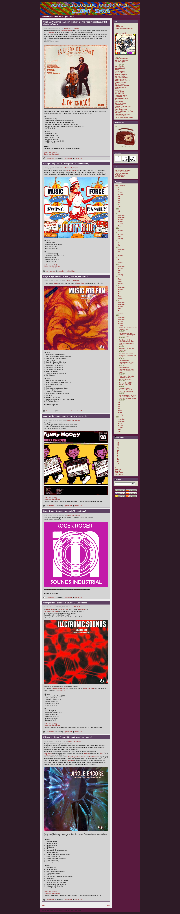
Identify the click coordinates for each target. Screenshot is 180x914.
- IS (117, 453)
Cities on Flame (120, 87)
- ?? (117, 466)
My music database (121, 58)
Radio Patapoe (120, 175)
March (120, 226)
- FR (69, 28)
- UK (117, 460)
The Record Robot (121, 77)
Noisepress (119, 104)
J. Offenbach (49, 32)
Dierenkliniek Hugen (122, 173)
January (120, 238)
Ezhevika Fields (120, 103)
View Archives (120, 185)
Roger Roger (80, 283)
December (121, 215)
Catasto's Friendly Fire (123, 106)
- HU (117, 450)
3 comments (48, 505)
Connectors (50, 755)
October (120, 190)
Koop (117, 89)
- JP (117, 457)
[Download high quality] (52, 154)
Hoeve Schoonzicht (121, 172)
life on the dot (119, 84)
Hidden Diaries (120, 97)
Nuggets (87, 753)
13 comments (49, 411)
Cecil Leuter (93, 757)
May (119, 200)
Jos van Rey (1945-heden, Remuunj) (125, 383)
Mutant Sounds (120, 68)
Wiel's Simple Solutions (123, 170)
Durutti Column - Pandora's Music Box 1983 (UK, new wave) (126, 389)
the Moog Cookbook (59, 688)
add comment (49, 271)
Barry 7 (102, 753)
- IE (117, 452)
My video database (121, 60)
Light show (119, 474)
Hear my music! (120, 33)
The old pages (120, 61)
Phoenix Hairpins (121, 74)
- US (117, 461)
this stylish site (51, 589)
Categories (119, 437)
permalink (68, 158)
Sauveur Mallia (71, 170)
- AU (117, 442)
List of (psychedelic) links (124, 117)
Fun (116, 468)
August (120, 194)
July (119, 196)
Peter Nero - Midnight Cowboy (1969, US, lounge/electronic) (126, 377)
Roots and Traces (121, 95)
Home (117, 25)
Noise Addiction (120, 116)
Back (43, 905)
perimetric (118, 90)
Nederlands (119, 472)
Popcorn (71, 760)
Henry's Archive (120, 82)
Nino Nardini (63, 609)
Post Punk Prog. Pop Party (124, 111)
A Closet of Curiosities (123, 81)
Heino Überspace (121, 109)
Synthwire (118, 100)
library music (78, 589)
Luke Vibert (48, 753)
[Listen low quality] (50, 152)
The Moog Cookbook (51, 611)
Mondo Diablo (120, 92)
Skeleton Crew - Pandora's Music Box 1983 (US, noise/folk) (126, 362)
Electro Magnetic (66, 30)
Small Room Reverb (122, 85)
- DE (117, 447)
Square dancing (120, 79)
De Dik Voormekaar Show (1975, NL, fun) (127, 328)
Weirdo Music (119, 66)
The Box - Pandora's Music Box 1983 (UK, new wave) (128, 355)
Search (118, 479)
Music (66, 28)
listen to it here (88, 688)
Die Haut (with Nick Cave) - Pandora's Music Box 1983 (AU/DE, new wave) (128, 396)
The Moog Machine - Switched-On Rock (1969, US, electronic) (127, 334)
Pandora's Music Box (122, 114)
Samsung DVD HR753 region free (126, 349)
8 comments (48, 158)
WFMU (117, 69)
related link (78, 158)
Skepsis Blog (119, 176)
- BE (117, 444)
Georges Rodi (82, 609)
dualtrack (118, 112)
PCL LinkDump (120, 71)
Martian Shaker (120, 76)
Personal (118, 469)
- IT (73, 28)
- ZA (117, 464)
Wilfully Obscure (120, 108)
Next (108, 905)
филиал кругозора (121, 98)
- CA (117, 445)
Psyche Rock (60, 690)
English (76, 28)
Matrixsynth (119, 101)
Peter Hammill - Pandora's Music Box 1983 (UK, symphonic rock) (126, 370)
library (56, 283)
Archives (118, 182)
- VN (117, 463)
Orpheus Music (120, 73)
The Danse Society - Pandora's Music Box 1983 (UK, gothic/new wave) (126, 342)
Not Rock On (119, 93)
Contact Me (119, 26)
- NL (117, 458)
